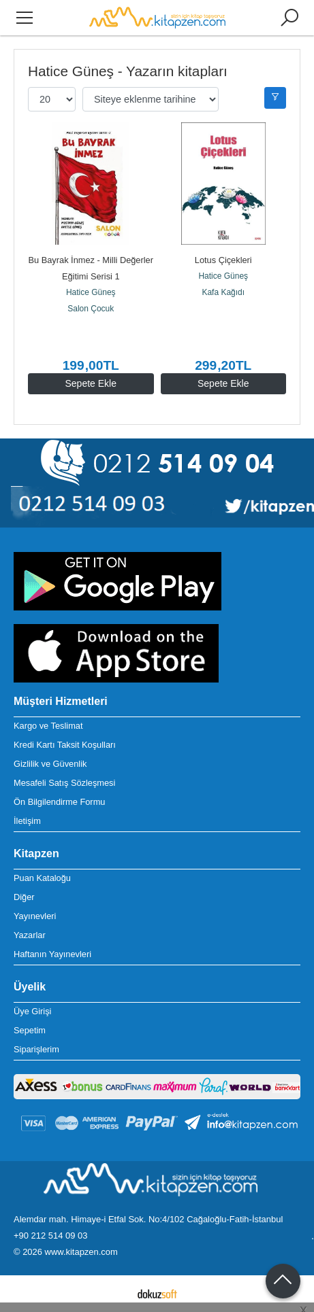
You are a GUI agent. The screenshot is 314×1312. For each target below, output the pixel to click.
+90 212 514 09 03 (50, 1235)
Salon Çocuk (90, 308)
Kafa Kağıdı (223, 292)
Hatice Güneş (91, 292)
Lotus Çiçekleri (223, 260)
